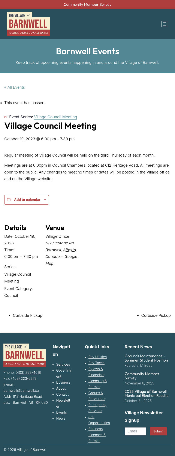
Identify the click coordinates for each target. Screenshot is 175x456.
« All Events (14, 87)
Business (63, 382)
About (61, 388)
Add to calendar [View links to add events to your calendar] (27, 199)
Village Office (57, 236)
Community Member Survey (87, 4)
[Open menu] (165, 24)
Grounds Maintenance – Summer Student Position (146, 358)
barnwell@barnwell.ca (21, 390)
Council (11, 295)
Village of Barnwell (31, 449)
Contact (62, 394)
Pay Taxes (96, 363)
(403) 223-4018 (28, 372)
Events (61, 412)
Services (63, 364)
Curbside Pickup (27, 315)
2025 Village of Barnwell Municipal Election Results (146, 393)
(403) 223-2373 (24, 378)
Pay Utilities (97, 357)
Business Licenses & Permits (97, 435)
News (60, 418)
